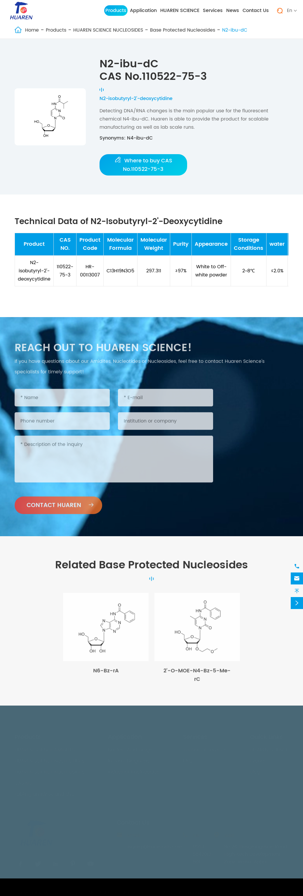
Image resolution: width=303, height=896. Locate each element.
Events (257, 759)
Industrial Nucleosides (133, 770)
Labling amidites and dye (44, 793)
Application (143, 10)
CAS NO (23, 781)
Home (32, 30)
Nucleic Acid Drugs (130, 748)
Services (213, 10)
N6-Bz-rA (106, 673)
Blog (255, 770)
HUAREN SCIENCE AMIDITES (45, 748)
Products (115, 10)
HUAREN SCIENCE (179, 10)
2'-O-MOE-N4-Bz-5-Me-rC (197, 677)
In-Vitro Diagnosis (128, 759)
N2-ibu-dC (234, 30)
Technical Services (205, 748)
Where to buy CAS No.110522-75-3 (144, 164)
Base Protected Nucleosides (182, 30)
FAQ (187, 759)
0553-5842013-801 (203, 852)
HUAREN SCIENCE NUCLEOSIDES (108, 30)
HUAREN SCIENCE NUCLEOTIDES (49, 759)
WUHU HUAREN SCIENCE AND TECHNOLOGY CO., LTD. (102, 891)
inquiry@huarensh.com (154, 845)
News (232, 10)
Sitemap (233, 891)
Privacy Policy (272, 891)
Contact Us (256, 10)
